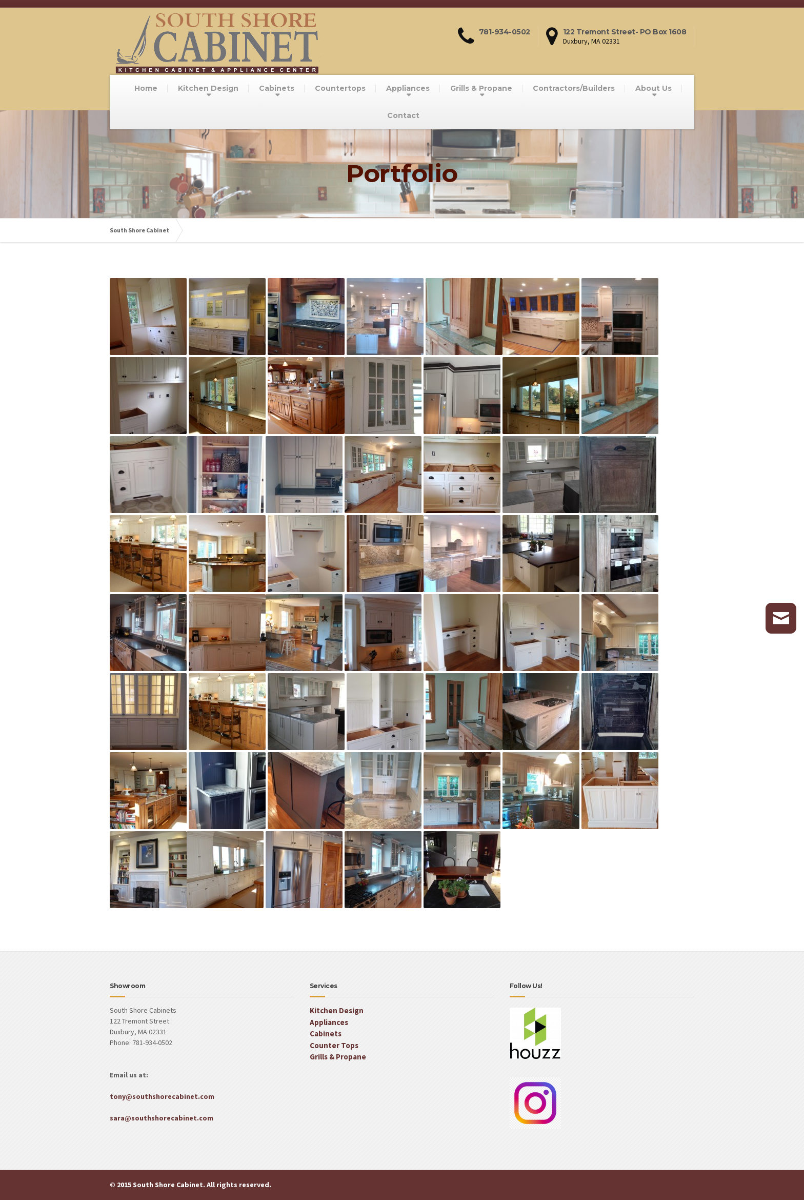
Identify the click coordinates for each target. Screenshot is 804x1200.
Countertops (340, 88)
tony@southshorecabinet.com (162, 1096)
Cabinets (276, 88)
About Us (653, 88)
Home (145, 88)
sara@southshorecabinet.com (161, 1118)
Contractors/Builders (574, 88)
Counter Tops (334, 1045)
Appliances (408, 88)
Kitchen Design (208, 88)
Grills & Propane (481, 88)
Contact (403, 115)
